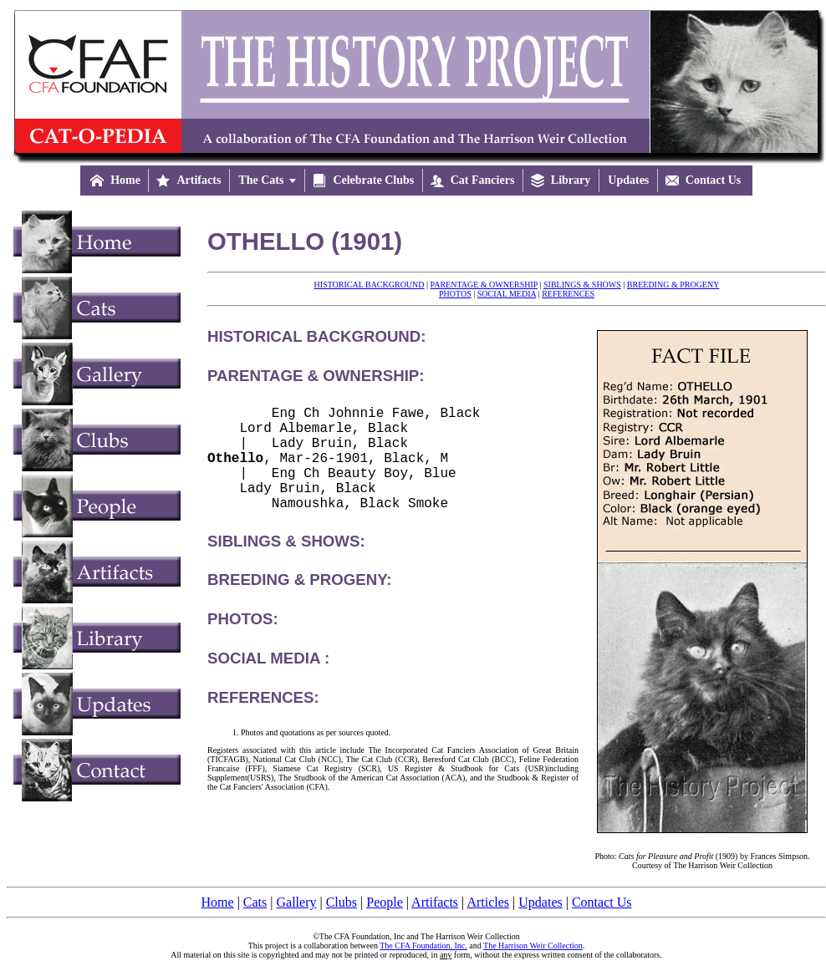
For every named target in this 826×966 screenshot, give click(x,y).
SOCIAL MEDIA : (268, 681)
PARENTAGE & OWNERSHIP (484, 284)
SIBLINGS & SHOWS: (286, 564)
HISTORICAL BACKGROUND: (316, 336)
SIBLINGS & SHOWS (582, 284)
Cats (255, 902)
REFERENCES (568, 293)
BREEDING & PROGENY (673, 284)
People (384, 902)
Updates (540, 902)
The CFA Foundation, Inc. (423, 945)
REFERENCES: (263, 721)
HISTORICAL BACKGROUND (369, 284)
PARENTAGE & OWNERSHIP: (315, 375)
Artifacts (434, 902)
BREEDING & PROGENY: (299, 603)
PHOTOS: (242, 642)
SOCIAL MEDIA (506, 293)
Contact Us (602, 902)
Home (217, 902)
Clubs (341, 902)
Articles (488, 902)
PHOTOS (455, 293)
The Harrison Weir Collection (533, 945)
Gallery (297, 902)
